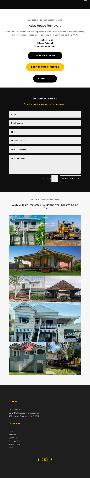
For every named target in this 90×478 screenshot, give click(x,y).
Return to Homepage (45, 56)
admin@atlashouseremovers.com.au (24, 413)
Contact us (45, 79)
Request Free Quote (70, 178)
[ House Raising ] (45, 43)
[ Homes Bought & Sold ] (45, 46)
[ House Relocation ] (45, 40)
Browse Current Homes (45, 67)
